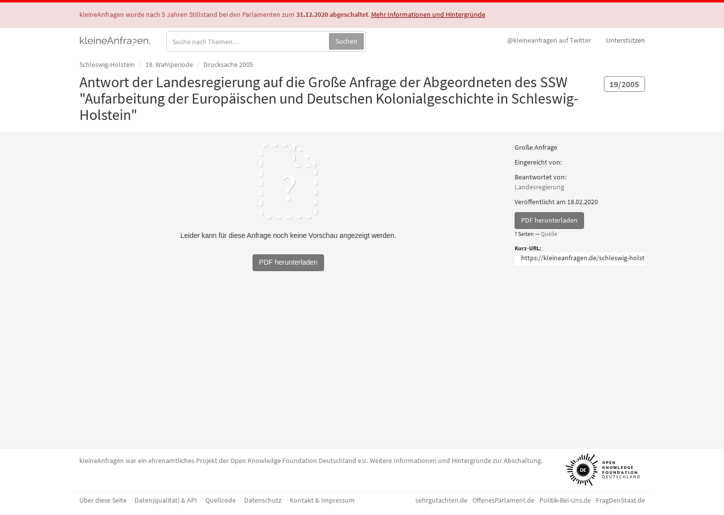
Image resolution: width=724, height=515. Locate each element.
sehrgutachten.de (441, 500)
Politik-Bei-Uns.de (565, 500)
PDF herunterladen (549, 220)
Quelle (549, 233)
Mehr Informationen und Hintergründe (428, 14)
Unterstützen (625, 40)
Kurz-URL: (528, 248)
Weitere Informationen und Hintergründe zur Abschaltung (455, 460)
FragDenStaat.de (620, 500)
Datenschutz (262, 500)
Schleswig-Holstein (107, 64)
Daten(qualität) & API (165, 500)
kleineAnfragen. (115, 40)
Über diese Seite (103, 500)
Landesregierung (539, 186)
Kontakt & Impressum (322, 500)
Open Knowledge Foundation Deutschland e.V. (298, 460)
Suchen (346, 41)
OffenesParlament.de (503, 500)
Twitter (549, 40)
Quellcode (220, 500)
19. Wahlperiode (169, 64)
